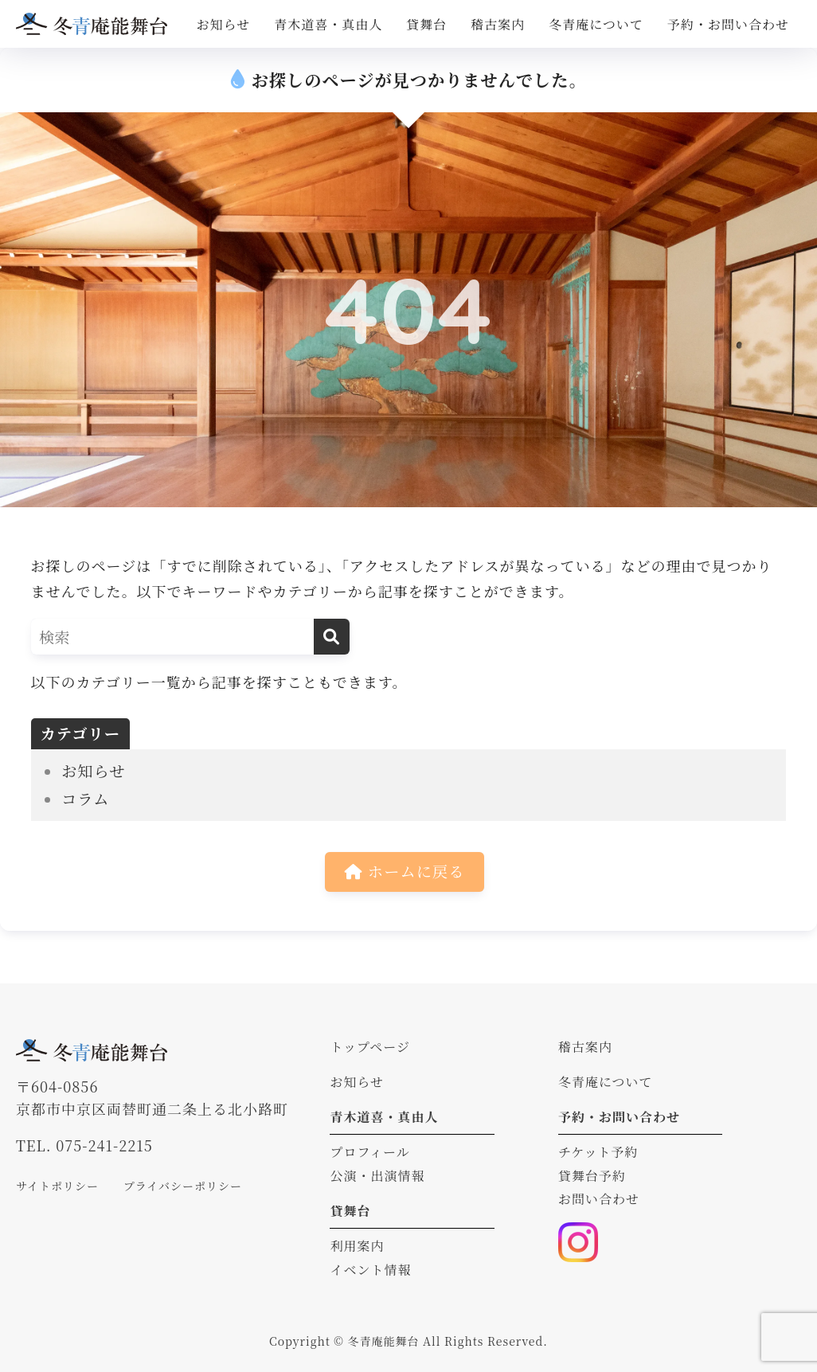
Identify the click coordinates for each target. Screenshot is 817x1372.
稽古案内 (498, 24)
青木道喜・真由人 (328, 24)
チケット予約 (598, 1152)
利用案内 (357, 1246)
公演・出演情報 (377, 1176)
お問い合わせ (598, 1199)
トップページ (370, 1047)
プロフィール (369, 1152)
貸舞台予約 (592, 1176)
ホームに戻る (404, 871)
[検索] (332, 637)
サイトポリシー (57, 1186)
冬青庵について (596, 24)
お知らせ (224, 24)
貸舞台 (426, 24)
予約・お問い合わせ (728, 24)
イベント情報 (370, 1270)
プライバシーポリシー (182, 1186)
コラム (85, 799)
